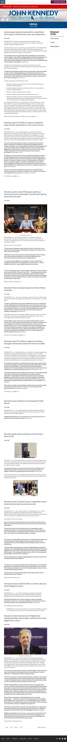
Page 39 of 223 (42, 727)
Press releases (54, 38)
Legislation (23, 738)
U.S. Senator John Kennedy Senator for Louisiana (33, 15)
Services (15, 738)
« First (6, 727)
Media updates (54, 46)
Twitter (43, 2)
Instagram (48, 2)
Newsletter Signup (58, 2)
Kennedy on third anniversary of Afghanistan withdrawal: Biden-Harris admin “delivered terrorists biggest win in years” (25, 618)
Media (35, 26)
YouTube (46, 2)
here (36, 116)
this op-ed (39, 511)
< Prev (11, 727)
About (8, 738)
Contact (36, 738)
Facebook (41, 2)
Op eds (52, 42)
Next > (16, 727)
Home (31, 26)
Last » (21, 727)
